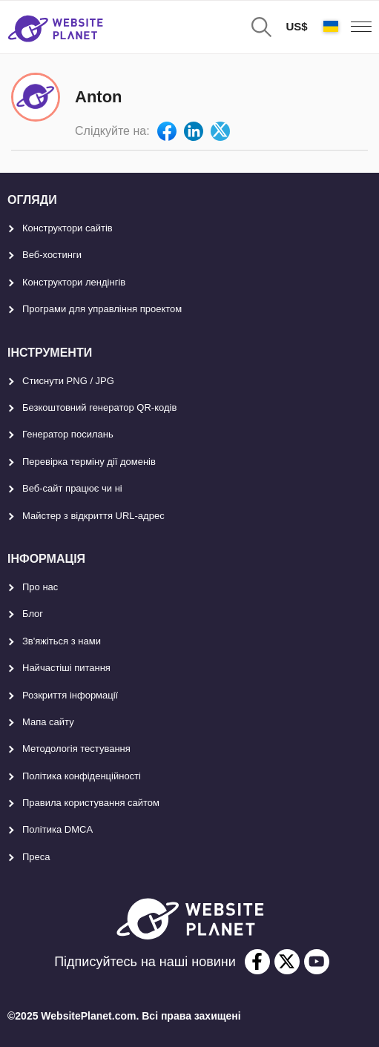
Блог (32, 613)
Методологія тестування (76, 748)
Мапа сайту (48, 721)
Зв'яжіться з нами (61, 641)
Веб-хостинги (52, 254)
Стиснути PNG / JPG (68, 380)
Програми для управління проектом (102, 308)
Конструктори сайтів (67, 228)
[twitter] (287, 961)
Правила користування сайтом (90, 802)
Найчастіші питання (66, 667)
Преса (36, 856)
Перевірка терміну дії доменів (89, 461)
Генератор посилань (67, 434)
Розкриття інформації (70, 695)
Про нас (40, 586)
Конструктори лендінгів (73, 282)
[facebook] (257, 961)
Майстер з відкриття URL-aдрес (93, 515)
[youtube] (316, 961)
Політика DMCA (57, 829)
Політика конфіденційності (81, 776)
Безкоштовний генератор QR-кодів (99, 407)
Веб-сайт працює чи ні (72, 488)
